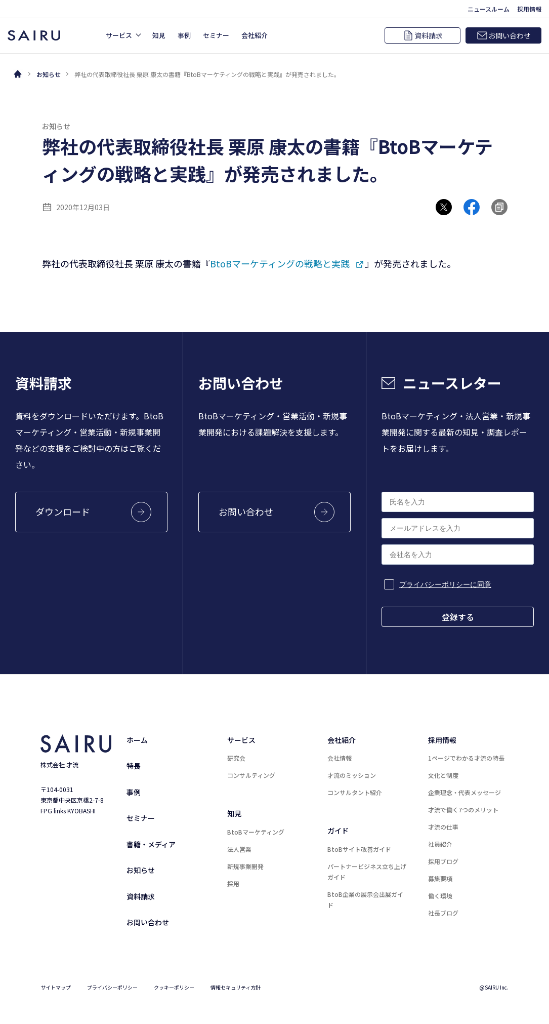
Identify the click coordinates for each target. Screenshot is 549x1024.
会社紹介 (341, 740)
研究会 (236, 758)
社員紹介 (440, 844)
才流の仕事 (443, 826)
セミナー (140, 818)
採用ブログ (443, 861)
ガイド (338, 830)
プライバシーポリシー (112, 987)
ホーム (137, 740)
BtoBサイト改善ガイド (359, 849)
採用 (233, 883)
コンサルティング (251, 775)
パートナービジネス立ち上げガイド (366, 871)
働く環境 (440, 895)
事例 (133, 792)
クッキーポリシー (174, 987)
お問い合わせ (147, 922)
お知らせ (48, 74)
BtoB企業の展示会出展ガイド (365, 899)
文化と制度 (443, 775)
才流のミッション (351, 775)
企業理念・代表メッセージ (464, 792)
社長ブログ (443, 913)
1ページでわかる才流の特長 (466, 758)
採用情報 (442, 740)
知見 (234, 813)
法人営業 (239, 849)
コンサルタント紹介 (354, 792)
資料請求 (140, 896)
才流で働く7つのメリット (463, 809)
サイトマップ (55, 987)
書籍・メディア (151, 844)
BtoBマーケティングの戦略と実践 (280, 263)
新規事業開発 (245, 866)
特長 (133, 766)
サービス (241, 740)
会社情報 (339, 758)
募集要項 (440, 878)
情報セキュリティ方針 (235, 987)
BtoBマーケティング (255, 832)
